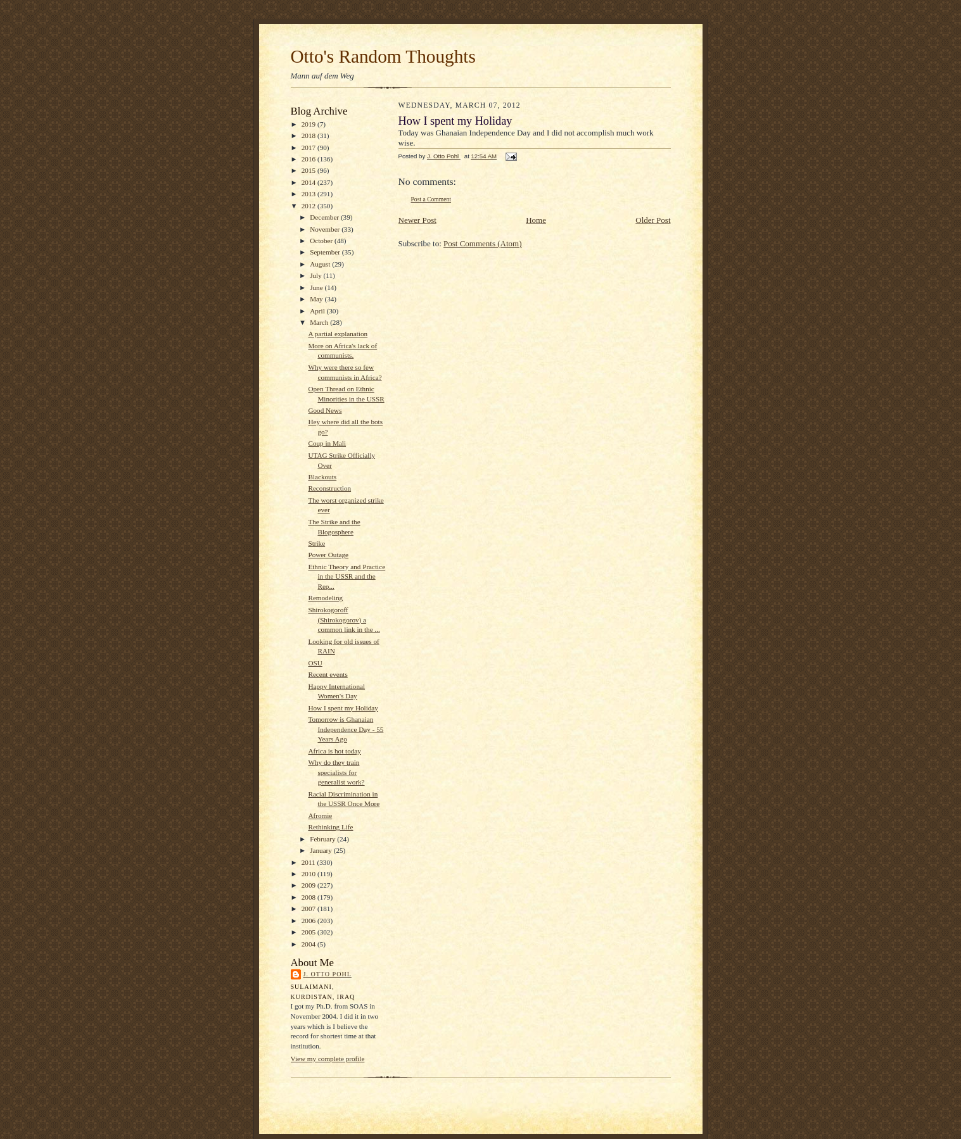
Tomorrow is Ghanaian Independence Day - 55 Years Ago (345, 729)
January (322, 850)
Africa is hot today (334, 751)
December (325, 217)
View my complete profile (328, 1058)
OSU (315, 663)
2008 (309, 897)
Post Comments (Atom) (482, 243)
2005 (309, 932)
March (320, 322)
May (317, 299)
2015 (309, 170)
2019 (309, 124)
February (323, 839)
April (318, 311)
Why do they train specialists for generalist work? (336, 772)
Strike (316, 543)
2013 (309, 194)
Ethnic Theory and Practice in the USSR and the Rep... (346, 576)
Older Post (652, 220)
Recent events (327, 674)
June (317, 287)
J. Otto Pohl (327, 974)
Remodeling (325, 597)
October (322, 240)
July (316, 275)
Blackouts (322, 477)
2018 (309, 135)
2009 (309, 885)
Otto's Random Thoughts (383, 56)
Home (536, 220)
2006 (309, 920)
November (325, 229)
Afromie (320, 815)
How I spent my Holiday (343, 708)
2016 (309, 159)
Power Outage (328, 554)
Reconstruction (329, 488)
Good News (324, 410)
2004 (309, 944)
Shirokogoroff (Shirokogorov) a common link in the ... (343, 619)
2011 (309, 862)
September (326, 252)
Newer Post (417, 220)
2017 (309, 147)
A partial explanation (337, 333)
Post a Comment (431, 199)
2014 (309, 182)
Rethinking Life (330, 827)
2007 (309, 908)
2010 (309, 874)
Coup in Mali (327, 443)
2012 (309, 206)
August (321, 264)
